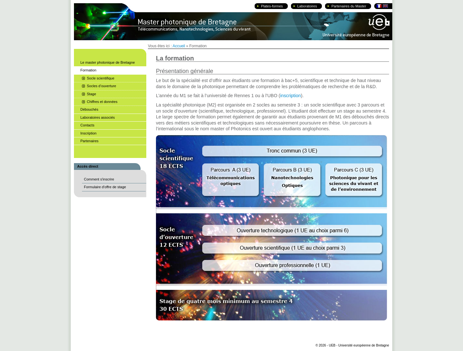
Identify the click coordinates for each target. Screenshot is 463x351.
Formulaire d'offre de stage (105, 187)
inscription (290, 95)
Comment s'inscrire (99, 179)
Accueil (179, 46)
